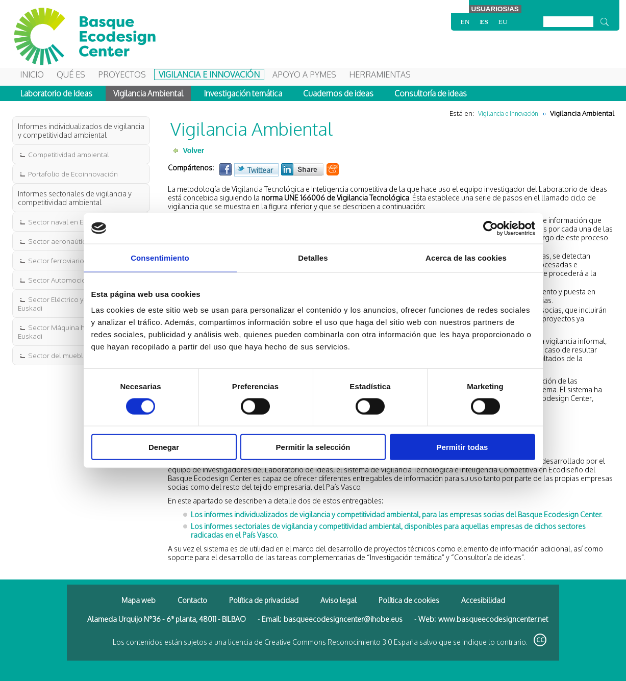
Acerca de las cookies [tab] (466, 257)
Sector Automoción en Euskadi (76, 279)
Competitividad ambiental (68, 154)
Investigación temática (243, 93)
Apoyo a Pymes (304, 74)
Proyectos (122, 74)
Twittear (260, 170)
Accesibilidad (483, 600)
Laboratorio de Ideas (56, 93)
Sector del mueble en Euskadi (75, 355)
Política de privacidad (263, 600)
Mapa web (138, 600)
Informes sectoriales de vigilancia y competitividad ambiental (75, 198)
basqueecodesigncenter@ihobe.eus (343, 619)
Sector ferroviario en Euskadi (73, 260)
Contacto (192, 600)
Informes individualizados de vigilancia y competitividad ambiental (81, 130)
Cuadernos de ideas (338, 93)
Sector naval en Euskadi (65, 221)
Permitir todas (462, 447)
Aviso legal (338, 600)
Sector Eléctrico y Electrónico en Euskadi (74, 303)
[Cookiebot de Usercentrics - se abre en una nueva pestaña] (490, 228)
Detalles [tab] (313, 257)
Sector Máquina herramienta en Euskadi (74, 331)
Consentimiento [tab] (160, 257)
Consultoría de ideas (430, 93)
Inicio (32, 74)
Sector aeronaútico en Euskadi (76, 241)
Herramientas (380, 74)
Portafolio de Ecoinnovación (72, 173)
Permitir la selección (313, 447)
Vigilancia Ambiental (148, 93)
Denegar (163, 447)
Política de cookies (409, 600)
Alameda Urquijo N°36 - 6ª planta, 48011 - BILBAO (166, 619)
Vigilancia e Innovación (209, 74)
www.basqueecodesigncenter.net (493, 619)
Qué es (71, 74)
